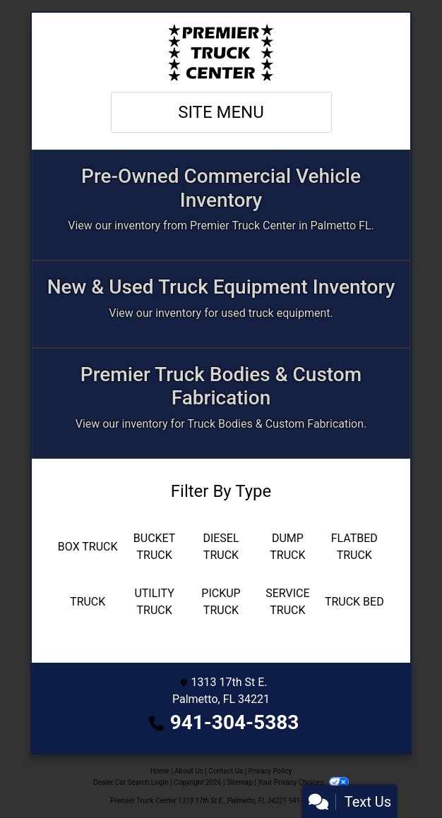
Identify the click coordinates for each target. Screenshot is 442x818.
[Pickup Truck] (221, 602)
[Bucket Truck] (154, 547)
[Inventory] (221, 205)
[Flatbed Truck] (354, 547)
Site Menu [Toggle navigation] (221, 112)
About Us (188, 771)
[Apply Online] (221, 304)
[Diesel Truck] (221, 547)
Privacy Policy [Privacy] (270, 771)
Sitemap (240, 782)
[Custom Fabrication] (221, 403)
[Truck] (87, 602)
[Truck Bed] (354, 602)
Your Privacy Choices (303, 782)
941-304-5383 (234, 722)
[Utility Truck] (154, 602)
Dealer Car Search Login (131, 782)
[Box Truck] (87, 547)
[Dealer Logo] (221, 52)
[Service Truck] (287, 602)
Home (159, 771)
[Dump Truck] (287, 547)
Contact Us (225, 771)
